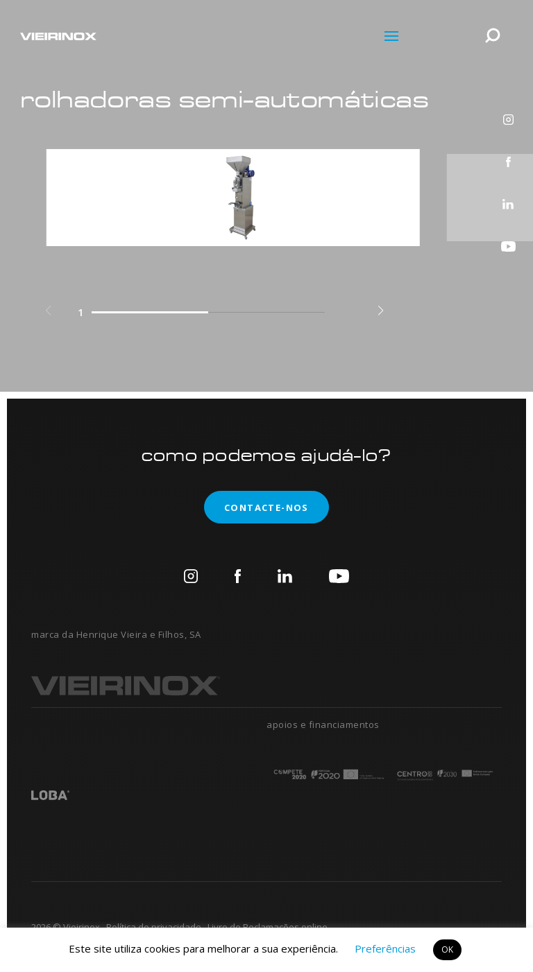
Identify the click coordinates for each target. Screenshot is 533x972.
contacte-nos (256, 507)
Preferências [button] (385, 948)
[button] (380, 311)
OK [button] (447, 949)
